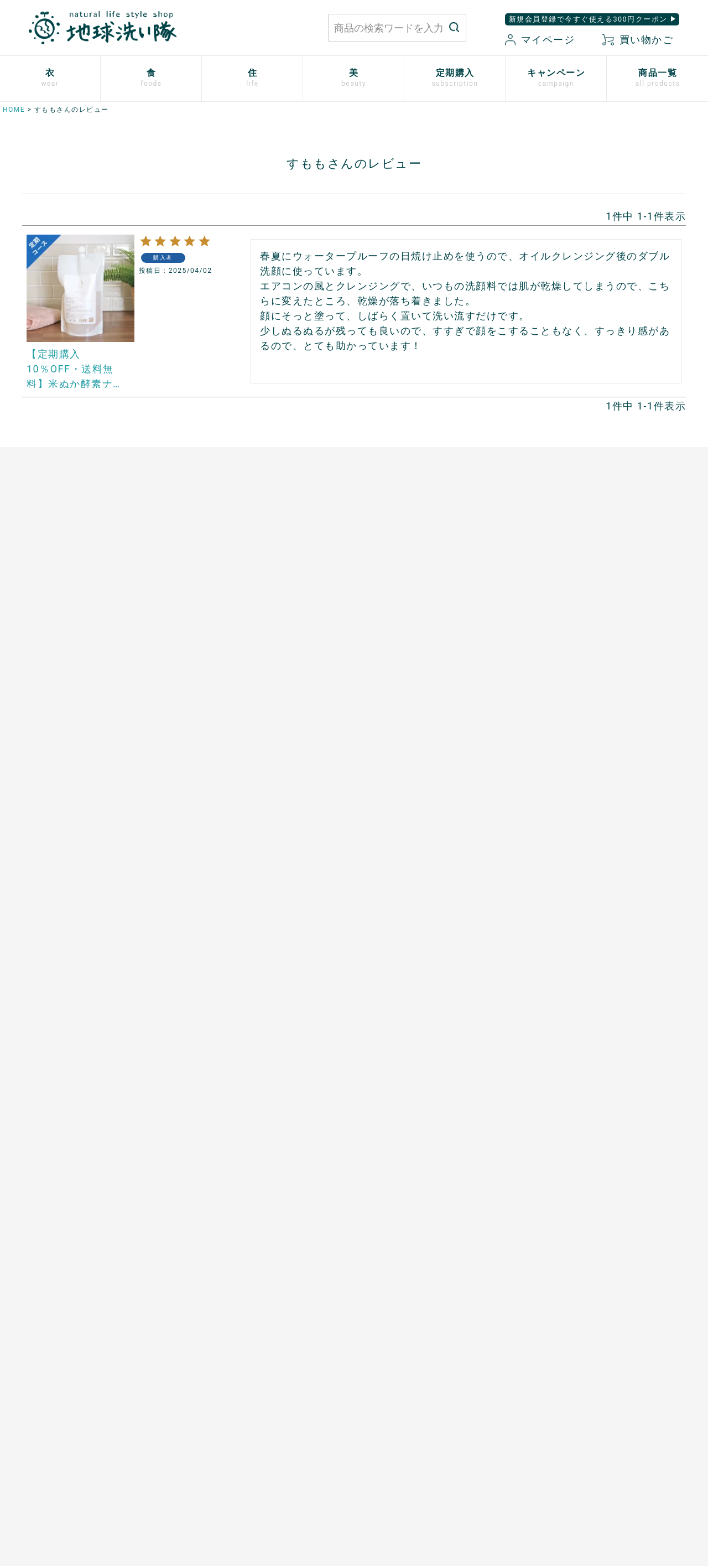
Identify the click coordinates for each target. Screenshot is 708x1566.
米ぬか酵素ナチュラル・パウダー (599, 637)
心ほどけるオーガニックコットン (82, 675)
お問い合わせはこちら (186, 1398)
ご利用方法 (39, 949)
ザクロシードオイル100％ (240, 752)
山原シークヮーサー (229, 771)
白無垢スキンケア (569, 599)
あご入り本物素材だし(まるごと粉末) (262, 599)
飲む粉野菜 (211, 828)
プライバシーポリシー (556, 1388)
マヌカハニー (216, 637)
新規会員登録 (419, 1426)
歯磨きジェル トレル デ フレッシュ (603, 675)
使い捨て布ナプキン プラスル (78, 618)
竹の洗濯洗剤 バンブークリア (422, 618)
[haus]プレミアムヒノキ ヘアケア (601, 733)
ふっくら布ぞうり (52, 656)
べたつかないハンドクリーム (591, 752)
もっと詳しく (354, 1292)
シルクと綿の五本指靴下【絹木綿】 (86, 713)
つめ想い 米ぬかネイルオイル (595, 790)
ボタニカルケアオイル (578, 771)
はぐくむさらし (392, 675)
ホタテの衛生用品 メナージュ (422, 656)
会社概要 (530, 1426)
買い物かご (637, 39)
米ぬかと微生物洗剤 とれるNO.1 (428, 599)
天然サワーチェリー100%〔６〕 (252, 713)
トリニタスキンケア (573, 695)
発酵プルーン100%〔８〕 (239, 695)
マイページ (540, 39)
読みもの (207, 949)
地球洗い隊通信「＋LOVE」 (244, 968)
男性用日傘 (383, 713)
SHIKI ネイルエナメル (578, 828)
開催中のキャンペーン (233, 930)
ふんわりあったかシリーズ (69, 695)
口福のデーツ (216, 656)
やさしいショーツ (52, 637)
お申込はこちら (48, 930)
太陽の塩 (207, 618)
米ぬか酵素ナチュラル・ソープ (595, 618)
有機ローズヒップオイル (237, 733)
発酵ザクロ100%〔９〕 (235, 675)
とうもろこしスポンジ (405, 695)
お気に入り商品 (423, 1445)
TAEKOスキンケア (570, 713)
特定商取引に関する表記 (560, 1407)
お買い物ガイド (423, 1388)
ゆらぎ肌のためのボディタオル (595, 847)
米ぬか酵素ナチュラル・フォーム (599, 656)
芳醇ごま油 (211, 809)
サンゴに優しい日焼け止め (586, 809)
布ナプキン (39, 599)
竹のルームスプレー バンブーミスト (435, 637)
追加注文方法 (43, 968)
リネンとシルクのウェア (65, 733)
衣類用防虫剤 (43, 752)
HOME (14, 109)
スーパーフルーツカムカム (241, 790)
